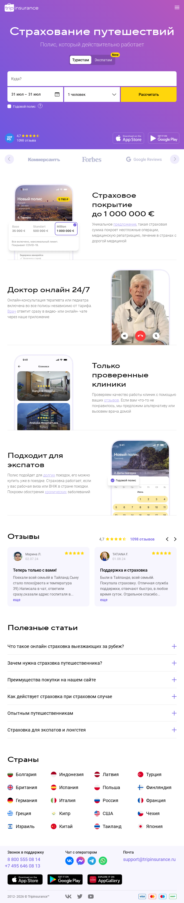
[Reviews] (22, 138)
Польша (111, 787)
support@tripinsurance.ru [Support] (149, 859)
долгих (49, 475)
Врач (11, 311)
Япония (154, 826)
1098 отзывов (142, 539)
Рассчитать (149, 94)
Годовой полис (24, 106)
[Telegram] (92, 861)
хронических (56, 492)
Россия (110, 800)
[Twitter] (79, 896)
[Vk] (69, 861)
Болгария (26, 774)
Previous (9, 159)
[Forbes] (92, 159)
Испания (68, 787)
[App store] (128, 138)
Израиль (25, 826)
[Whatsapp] (103, 861)
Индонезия (71, 774)
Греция (23, 813)
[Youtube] (91, 896)
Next (174, 159)
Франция (156, 800)
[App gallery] (105, 879)
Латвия (111, 774)
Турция (153, 774)
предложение (124, 224)
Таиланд (112, 826)
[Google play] (163, 138)
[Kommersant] (39, 160)
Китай (66, 826)
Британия (26, 787)
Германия (26, 800)
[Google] (143, 160)
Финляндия (158, 787)
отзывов (111, 400)
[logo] (22, 7)
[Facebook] (80, 861)
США (108, 813)
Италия (67, 800)
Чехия (153, 813)
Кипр (64, 813)
